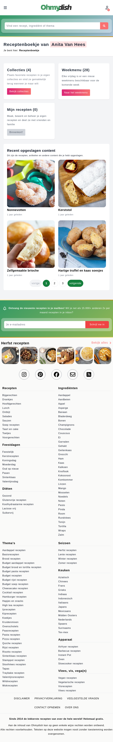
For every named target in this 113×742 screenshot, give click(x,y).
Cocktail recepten (12, 592)
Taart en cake (10, 429)
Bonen (62, 420)
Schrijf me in (97, 324)
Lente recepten (67, 554)
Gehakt (62, 446)
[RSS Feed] (89, 374)
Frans (61, 585)
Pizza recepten (11, 639)
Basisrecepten (10, 554)
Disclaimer (22, 698)
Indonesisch (65, 598)
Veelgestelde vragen (83, 698)
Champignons (66, 425)
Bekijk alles (101, 342)
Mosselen (63, 492)
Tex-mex (63, 632)
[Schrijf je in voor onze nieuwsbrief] (73, 374)
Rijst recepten (10, 647)
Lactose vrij (9, 508)
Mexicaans (64, 611)
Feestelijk (8, 452)
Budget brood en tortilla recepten (21, 567)
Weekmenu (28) (76, 70)
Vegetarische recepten (71, 682)
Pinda (61, 509)
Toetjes (6, 433)
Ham (61, 458)
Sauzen (6, 420)
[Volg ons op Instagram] (24, 374)
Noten (61, 501)
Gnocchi (63, 454)
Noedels (63, 496)
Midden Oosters (67, 615)
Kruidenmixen (10, 622)
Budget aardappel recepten (18, 563)
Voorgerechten (11, 437)
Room (61, 513)
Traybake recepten (13, 673)
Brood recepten (11, 558)
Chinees (63, 581)
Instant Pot (64, 655)
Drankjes (7, 399)
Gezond (6, 496)
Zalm (61, 535)
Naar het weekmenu (76, 92)
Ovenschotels (10, 626)
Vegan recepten (67, 678)
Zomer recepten (67, 563)
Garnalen (63, 442)
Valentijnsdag (10, 481)
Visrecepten (65, 686)
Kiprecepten (9, 613)
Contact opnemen (47, 707)
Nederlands (65, 619)
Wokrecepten (10, 685)
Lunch (6, 408)
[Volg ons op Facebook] (56, 374)
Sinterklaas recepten (14, 656)
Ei (59, 437)
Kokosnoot (64, 475)
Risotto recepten (12, 652)
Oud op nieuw (10, 469)
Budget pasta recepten (15, 571)
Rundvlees (64, 518)
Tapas (5, 668)
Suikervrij (8, 513)
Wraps (62, 530)
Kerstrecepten (10, 456)
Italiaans (63, 602)
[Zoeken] (104, 25)
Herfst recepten (67, 550)
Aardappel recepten (14, 550)
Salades (7, 416)
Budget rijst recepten (14, 580)
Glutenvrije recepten (14, 500)
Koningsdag (9, 460)
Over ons (72, 707)
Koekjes (7, 618)
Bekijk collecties (19, 91)
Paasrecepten (10, 630)
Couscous (64, 433)
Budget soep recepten (15, 584)
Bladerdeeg (65, 416)
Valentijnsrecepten (13, 677)
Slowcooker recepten (70, 663)
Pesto (61, 505)
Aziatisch (63, 577)
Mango (62, 488)
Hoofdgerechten (11, 403)
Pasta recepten (11, 635)
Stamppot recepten (13, 660)
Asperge (63, 408)
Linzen (62, 484)
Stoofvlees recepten (14, 664)
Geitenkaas (65, 450)
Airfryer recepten (68, 646)
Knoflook (63, 471)
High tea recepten (12, 605)
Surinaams (64, 628)
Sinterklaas (9, 477)
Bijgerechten (9, 395)
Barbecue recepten (69, 651)
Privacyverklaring (48, 698)
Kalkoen (63, 467)
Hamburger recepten (14, 597)
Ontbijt (6, 412)
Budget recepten (12, 575)
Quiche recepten (12, 643)
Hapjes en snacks (12, 601)
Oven (61, 659)
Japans (62, 607)
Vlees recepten (67, 690)
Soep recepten (11, 425)
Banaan (62, 412)
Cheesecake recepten (15, 588)
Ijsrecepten (8, 609)
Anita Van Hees (68, 44)
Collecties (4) (19, 70)
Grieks (62, 590)
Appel (61, 403)
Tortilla (62, 526)
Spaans (62, 624)
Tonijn (61, 522)
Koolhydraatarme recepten (18, 504)
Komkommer (65, 480)
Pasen (6, 473)
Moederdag (9, 464)
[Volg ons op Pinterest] (40, 374)
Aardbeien (64, 399)
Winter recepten (67, 558)
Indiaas (62, 594)
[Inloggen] (107, 8)
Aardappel (64, 395)
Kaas (61, 463)
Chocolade (64, 429)
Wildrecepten (10, 681)
